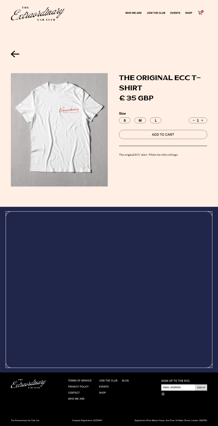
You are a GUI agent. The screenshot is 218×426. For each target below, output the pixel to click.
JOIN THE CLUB (156, 12)
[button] (201, 13)
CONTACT (74, 392)
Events (175, 12)
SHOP (188, 12)
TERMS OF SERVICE (80, 380)
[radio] (124, 120)
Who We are (76, 398)
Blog (125, 380)
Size (122, 113)
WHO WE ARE (133, 12)
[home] (37, 14)
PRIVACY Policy (78, 386)
